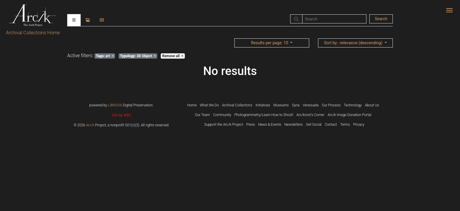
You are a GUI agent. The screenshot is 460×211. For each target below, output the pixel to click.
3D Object (138, 56)
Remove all (172, 56)
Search (381, 18)
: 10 (270, 42)
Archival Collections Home (33, 32)
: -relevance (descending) (353, 42)
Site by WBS (121, 115)
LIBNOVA (115, 105)
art (105, 56)
